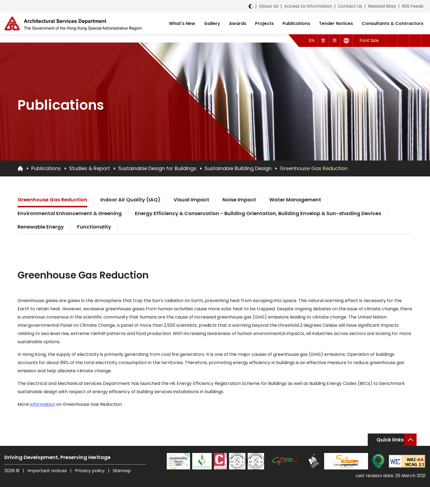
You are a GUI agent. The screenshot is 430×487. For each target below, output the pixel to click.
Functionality (94, 226)
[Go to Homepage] (20, 168)
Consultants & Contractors (392, 23)
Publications (296, 23)
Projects (264, 23)
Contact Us (350, 6)
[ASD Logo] (73, 23)
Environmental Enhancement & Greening (70, 213)
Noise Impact (239, 199)
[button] (392, 40)
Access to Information (308, 6)
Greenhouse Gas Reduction (313, 168)
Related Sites (382, 6)
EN (311, 40)
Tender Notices (336, 23)
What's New (182, 23)
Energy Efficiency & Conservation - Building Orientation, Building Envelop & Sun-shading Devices (258, 213)
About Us (268, 6)
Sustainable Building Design (238, 168)
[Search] (415, 40)
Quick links (390, 439)
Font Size (369, 40)
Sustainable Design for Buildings (157, 168)
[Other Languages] (346, 40)
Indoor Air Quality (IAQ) (130, 199)
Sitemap (122, 471)
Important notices (47, 471)
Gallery (212, 23)
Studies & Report (89, 168)
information (42, 404)
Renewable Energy (41, 226)
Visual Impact (191, 199)
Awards (237, 23)
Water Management (295, 199)
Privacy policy (90, 471)
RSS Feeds (412, 6)
